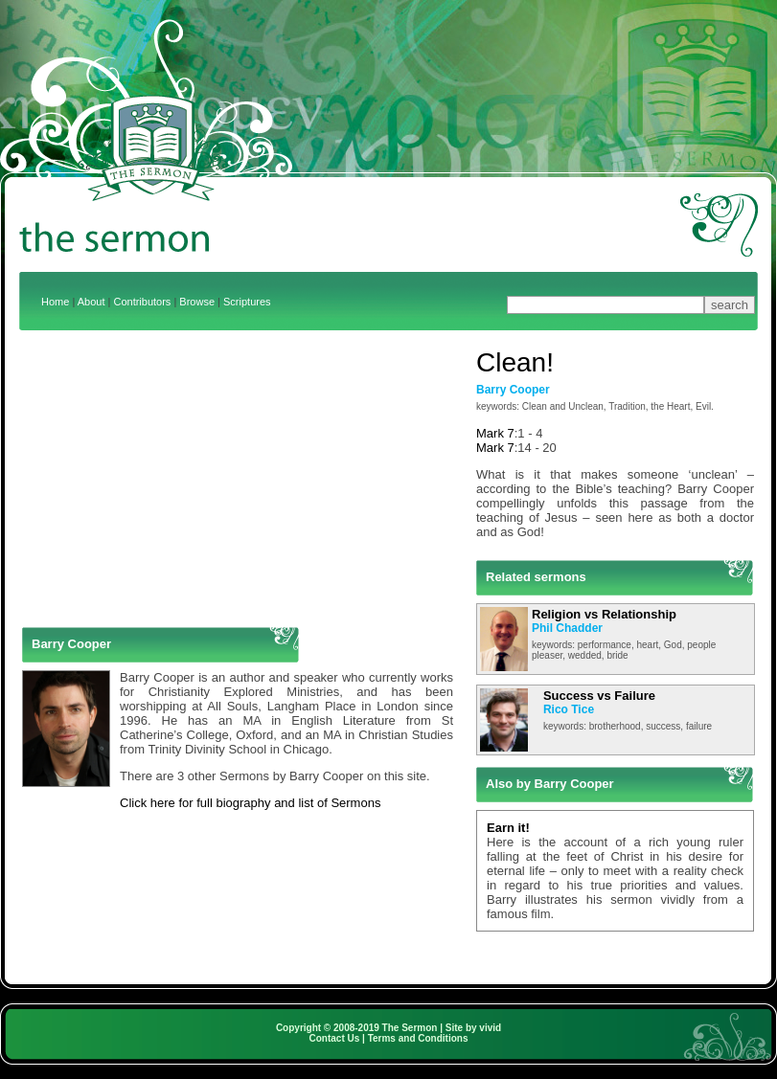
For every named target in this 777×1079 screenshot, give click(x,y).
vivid (490, 1028)
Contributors (142, 301)
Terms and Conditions (418, 1038)
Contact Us (334, 1038)
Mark (490, 433)
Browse (197, 301)
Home (55, 301)
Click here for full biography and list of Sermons (250, 803)
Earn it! (508, 827)
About (91, 301)
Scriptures (247, 301)
